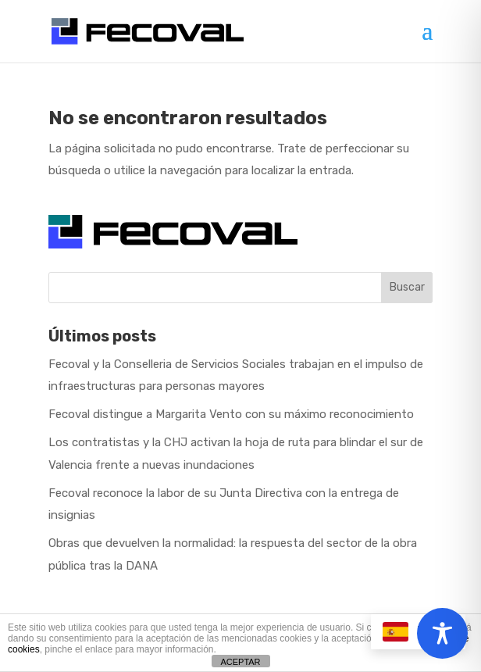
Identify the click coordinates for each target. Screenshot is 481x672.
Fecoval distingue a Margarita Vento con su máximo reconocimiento (231, 414)
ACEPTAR (240, 662)
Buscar (407, 287)
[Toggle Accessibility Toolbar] (442, 633)
